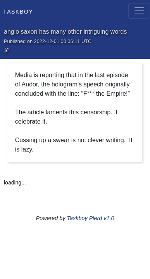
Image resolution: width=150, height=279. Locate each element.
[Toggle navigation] (139, 11)
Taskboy (18, 11)
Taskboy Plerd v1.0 (90, 218)
